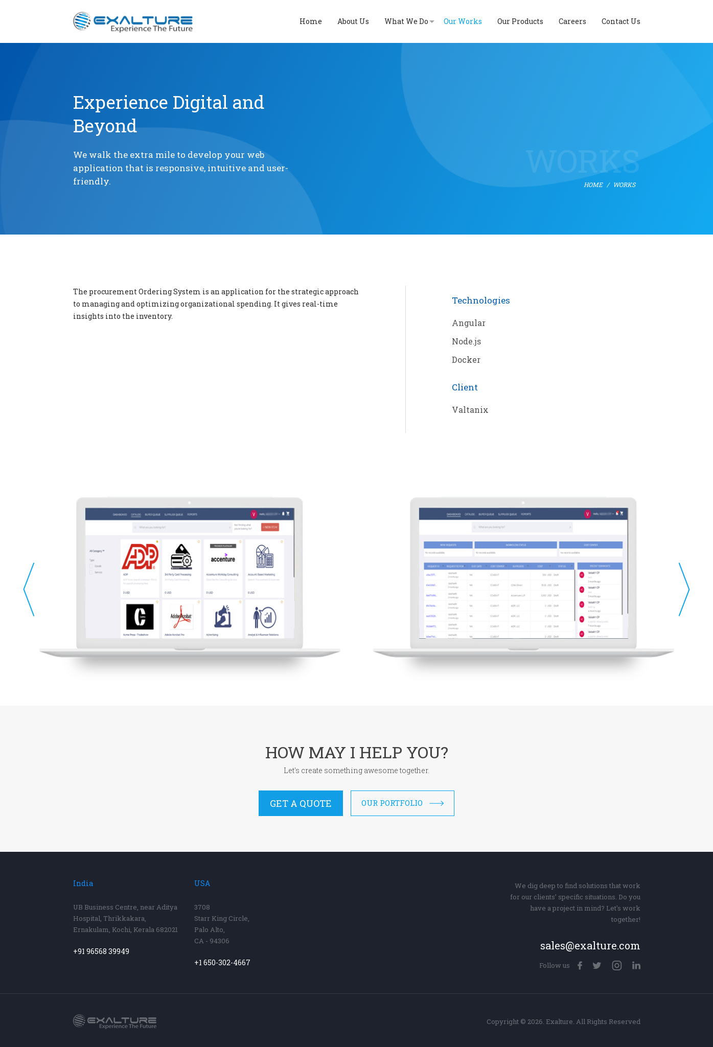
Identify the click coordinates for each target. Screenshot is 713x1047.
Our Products (520, 21)
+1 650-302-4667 (222, 962)
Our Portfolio (402, 803)
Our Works (463, 21)
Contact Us (621, 21)
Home (311, 21)
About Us (353, 21)
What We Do (406, 21)
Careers (572, 21)
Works (624, 184)
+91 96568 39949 (101, 951)
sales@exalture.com (590, 945)
